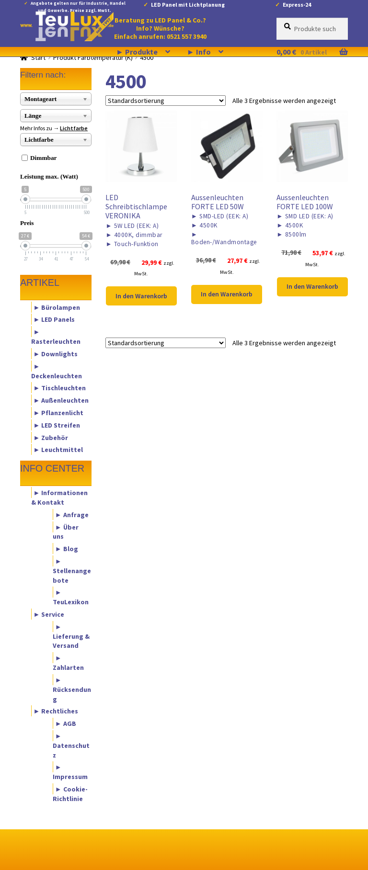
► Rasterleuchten (55, 337)
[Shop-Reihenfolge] (165, 100)
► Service (49, 614)
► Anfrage (72, 514)
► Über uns (66, 531)
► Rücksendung (72, 689)
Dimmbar (43, 157)
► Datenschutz (71, 745)
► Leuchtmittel (58, 449)
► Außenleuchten (61, 400)
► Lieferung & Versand (71, 636)
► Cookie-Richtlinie (70, 794)
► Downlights (56, 353)
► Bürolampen (57, 307)
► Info (199, 51)
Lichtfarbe (74, 128)
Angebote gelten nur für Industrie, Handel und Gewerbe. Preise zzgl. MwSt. (78, 5)
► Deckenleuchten (56, 371)
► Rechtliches (56, 711)
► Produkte (137, 51)
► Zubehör (51, 437)
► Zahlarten (68, 663)
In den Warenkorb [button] (141, 296)
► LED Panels (54, 319)
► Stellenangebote (72, 570)
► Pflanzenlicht (59, 412)
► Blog (66, 548)
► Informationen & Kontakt (59, 497)
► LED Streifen (57, 424)
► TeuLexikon (71, 597)
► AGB (65, 723)
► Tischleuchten (60, 388)
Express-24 (297, 4)
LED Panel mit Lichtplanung (188, 4)
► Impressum (70, 772)
